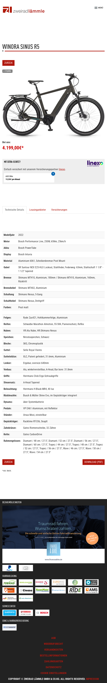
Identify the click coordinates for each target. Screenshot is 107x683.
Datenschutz (53, 667)
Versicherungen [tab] (59, 209)
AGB (53, 638)
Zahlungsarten (53, 661)
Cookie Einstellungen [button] (53, 673)
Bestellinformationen (53, 655)
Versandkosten (53, 649)
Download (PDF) (93, 462)
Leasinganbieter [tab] (37, 209)
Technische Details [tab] (14, 209)
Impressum (92, 678)
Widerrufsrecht (53, 643)
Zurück (8, 62)
